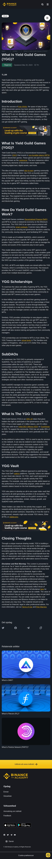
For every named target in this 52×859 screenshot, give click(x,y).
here (42, 589)
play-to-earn (28, 171)
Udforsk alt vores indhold (26, 764)
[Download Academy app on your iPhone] (9, 825)
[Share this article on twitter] (3, 628)
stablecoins (13, 517)
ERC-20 (29, 419)
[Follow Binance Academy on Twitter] (8, 834)
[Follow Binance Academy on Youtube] (15, 834)
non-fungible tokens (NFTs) (39, 155)
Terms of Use (27, 607)
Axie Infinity (22, 107)
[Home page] (9, 4)
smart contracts (21, 227)
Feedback (7, 816)
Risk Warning (41, 607)
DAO (15, 155)
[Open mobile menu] (47, 4)
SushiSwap (45, 427)
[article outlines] (47, 18)
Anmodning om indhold (12, 811)
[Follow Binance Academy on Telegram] (11, 835)
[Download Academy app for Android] (24, 825)
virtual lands (26, 340)
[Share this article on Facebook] (15, 628)
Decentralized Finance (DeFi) (36, 219)
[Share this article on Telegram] (28, 628)
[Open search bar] (42, 4)
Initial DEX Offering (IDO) (28, 427)
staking (17, 474)
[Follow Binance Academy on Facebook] (4, 835)
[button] (47, 4)
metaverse (23, 160)
